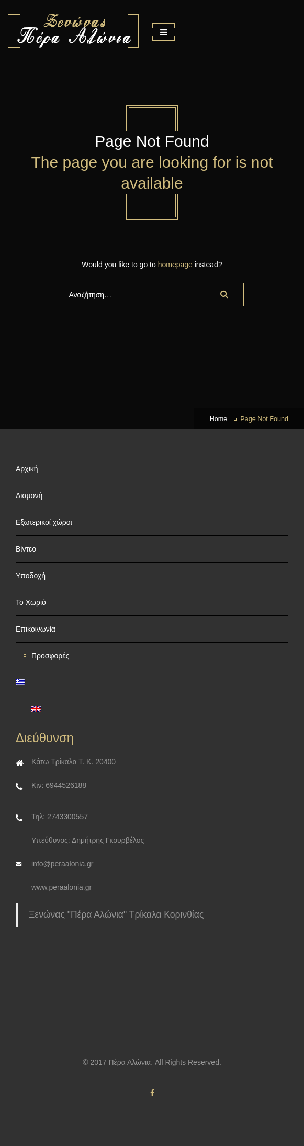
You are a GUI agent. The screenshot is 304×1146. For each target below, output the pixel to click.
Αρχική (27, 469)
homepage (175, 264)
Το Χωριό (31, 602)
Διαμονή (29, 495)
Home (219, 419)
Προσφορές (50, 656)
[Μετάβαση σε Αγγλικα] (156, 709)
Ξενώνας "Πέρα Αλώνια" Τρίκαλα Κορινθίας (116, 914)
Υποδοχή (31, 575)
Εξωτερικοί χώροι (44, 522)
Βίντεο (26, 549)
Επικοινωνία (35, 629)
